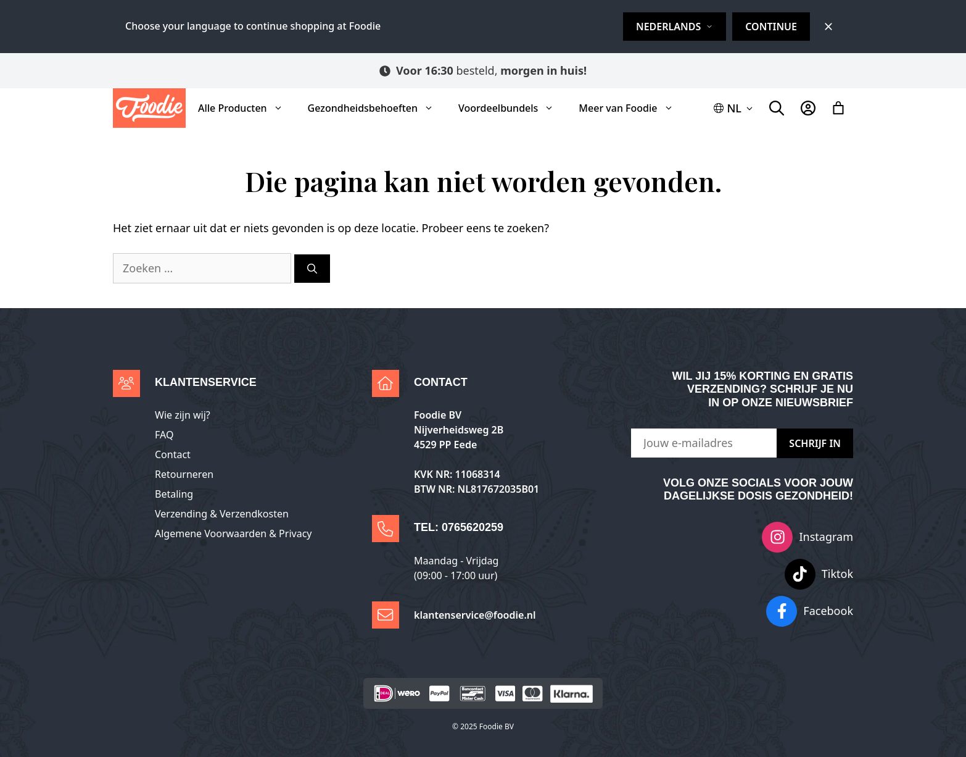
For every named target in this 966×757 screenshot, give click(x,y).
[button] (734, 108)
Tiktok (837, 573)
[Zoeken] (312, 268)
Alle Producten (246, 108)
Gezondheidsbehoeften (377, 108)
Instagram (826, 536)
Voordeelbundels (512, 108)
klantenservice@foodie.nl (475, 615)
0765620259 (472, 527)
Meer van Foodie (632, 108)
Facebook (828, 610)
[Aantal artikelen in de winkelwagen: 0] (838, 108)
